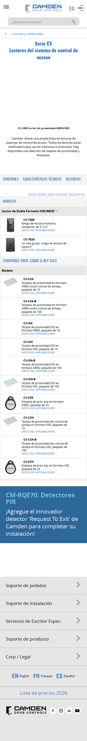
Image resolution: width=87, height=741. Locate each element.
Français (46, 676)
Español (69, 676)
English (24, 676)
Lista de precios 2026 (43, 693)
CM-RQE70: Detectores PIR (40, 498)
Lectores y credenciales (27, 34)
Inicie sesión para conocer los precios (56, 194)
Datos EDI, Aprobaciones (38, 230)
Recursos (73, 179)
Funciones (11, 179)
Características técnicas (42, 179)
